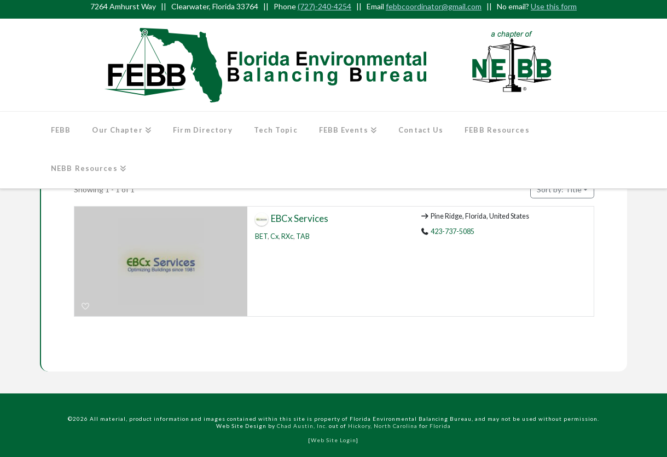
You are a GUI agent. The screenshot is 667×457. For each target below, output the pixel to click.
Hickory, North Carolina (382, 425)
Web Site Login (333, 440)
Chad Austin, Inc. (302, 425)
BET (261, 236)
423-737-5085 (452, 231)
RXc (287, 236)
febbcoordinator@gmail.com (434, 6)
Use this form (554, 6)
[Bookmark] (85, 306)
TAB (303, 236)
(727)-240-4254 (324, 6)
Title (559, 189)
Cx (274, 236)
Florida (440, 425)
